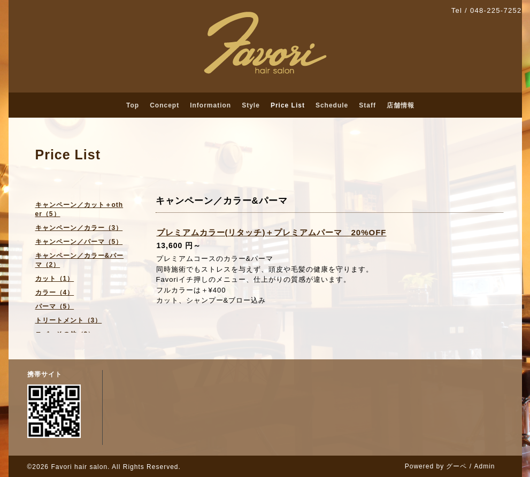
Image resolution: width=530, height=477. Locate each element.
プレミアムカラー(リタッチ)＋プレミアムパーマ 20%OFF (272, 232)
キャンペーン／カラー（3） (79, 228)
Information (210, 105)
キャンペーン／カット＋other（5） (79, 209)
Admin (484, 466)
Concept (164, 105)
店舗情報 (400, 105)
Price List (288, 105)
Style (251, 105)
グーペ (456, 466)
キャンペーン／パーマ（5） (79, 241)
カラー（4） (54, 292)
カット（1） (54, 278)
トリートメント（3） (68, 320)
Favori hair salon (79, 467)
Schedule (332, 105)
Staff (367, 105)
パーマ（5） (54, 306)
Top (132, 105)
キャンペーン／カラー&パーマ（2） (79, 260)
